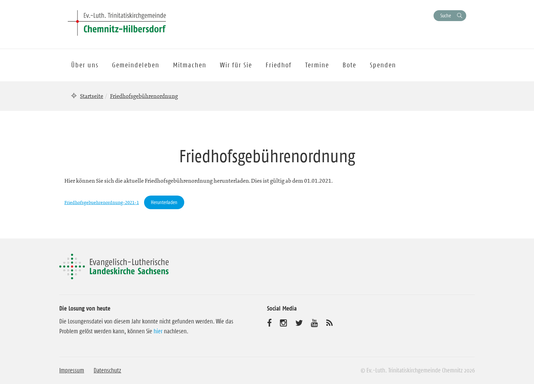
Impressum (71, 370)
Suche (445, 15)
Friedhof (279, 65)
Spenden (383, 65)
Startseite (91, 96)
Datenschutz (107, 370)
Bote (349, 65)
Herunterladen (164, 202)
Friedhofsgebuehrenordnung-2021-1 (101, 202)
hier (158, 331)
